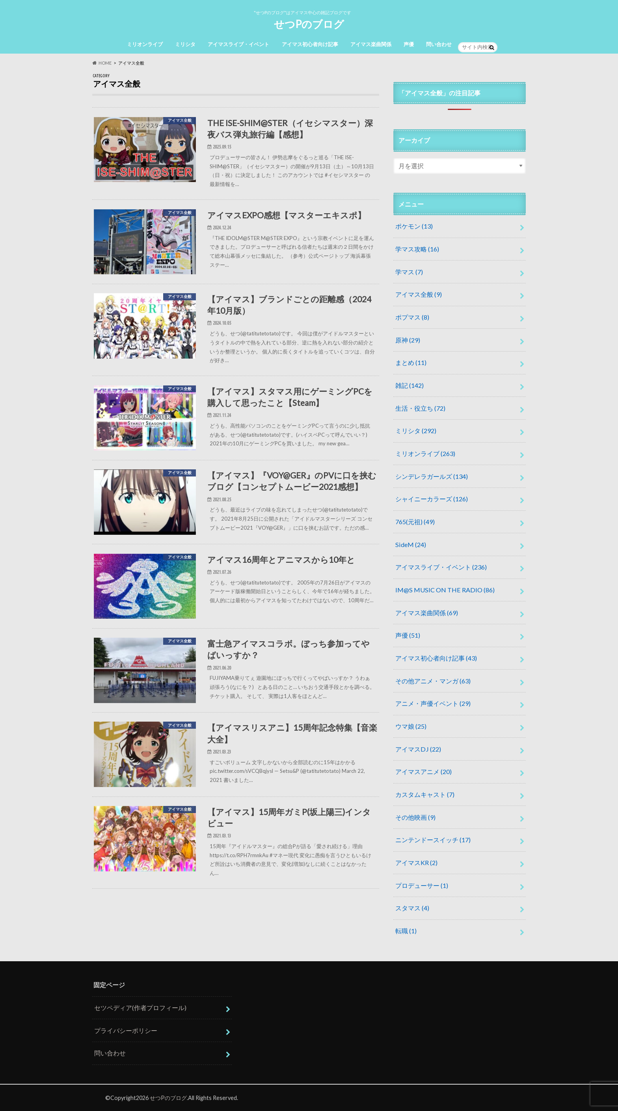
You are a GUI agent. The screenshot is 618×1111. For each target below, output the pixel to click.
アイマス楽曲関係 (370, 44)
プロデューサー (421, 885)
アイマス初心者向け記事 (310, 44)
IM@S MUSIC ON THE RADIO (445, 590)
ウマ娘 (410, 726)
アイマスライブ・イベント (238, 44)
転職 (406, 930)
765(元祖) (415, 521)
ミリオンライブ (145, 44)
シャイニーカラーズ (431, 498)
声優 (409, 44)
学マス (409, 271)
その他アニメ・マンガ (433, 681)
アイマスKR (416, 862)
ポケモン (414, 226)
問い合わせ (439, 44)
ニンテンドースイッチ (433, 839)
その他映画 (415, 817)
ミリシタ (185, 44)
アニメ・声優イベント (433, 703)
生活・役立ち (420, 408)
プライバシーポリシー (125, 1030)
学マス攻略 (417, 249)
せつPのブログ (309, 24)
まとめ (410, 362)
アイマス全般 (418, 294)
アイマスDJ (418, 749)
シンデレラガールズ (431, 476)
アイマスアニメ (423, 771)
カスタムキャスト (424, 794)
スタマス (412, 908)
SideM (410, 544)
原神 (407, 340)
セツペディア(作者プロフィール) (140, 1007)
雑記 (409, 385)
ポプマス (412, 317)
